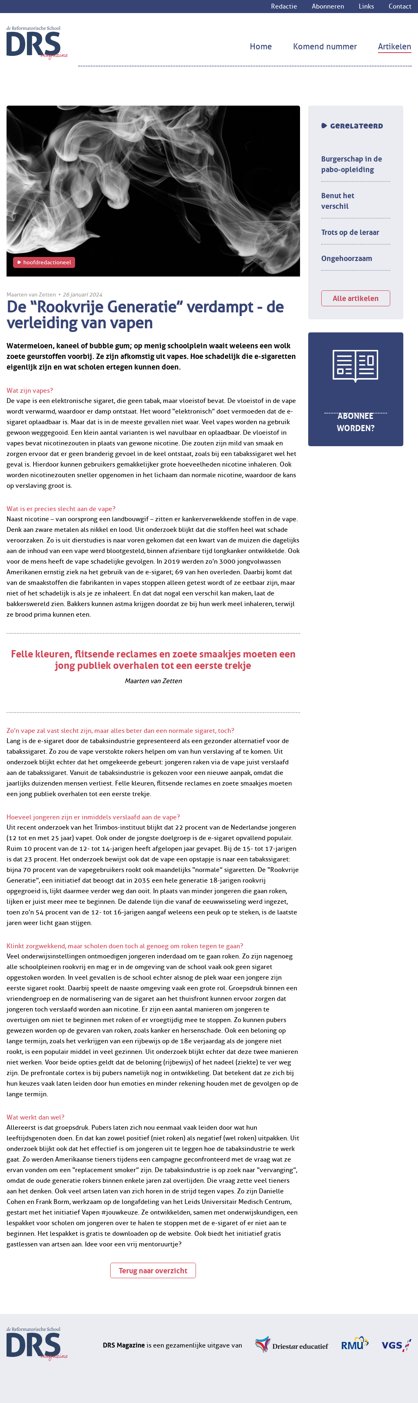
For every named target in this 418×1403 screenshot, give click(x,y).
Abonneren (328, 6)
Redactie (284, 6)
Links (366, 6)
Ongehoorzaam (346, 257)
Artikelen (394, 47)
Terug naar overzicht (153, 1269)
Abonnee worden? (356, 421)
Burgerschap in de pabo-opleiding (351, 163)
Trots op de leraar (350, 231)
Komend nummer (325, 47)
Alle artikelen (356, 297)
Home (261, 47)
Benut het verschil (337, 200)
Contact (400, 6)
